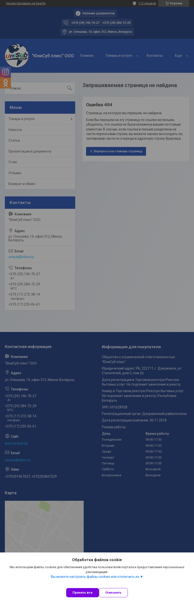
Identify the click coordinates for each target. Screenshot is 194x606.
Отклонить (113, 592)
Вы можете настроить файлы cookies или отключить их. (95, 577)
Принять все (83, 592)
